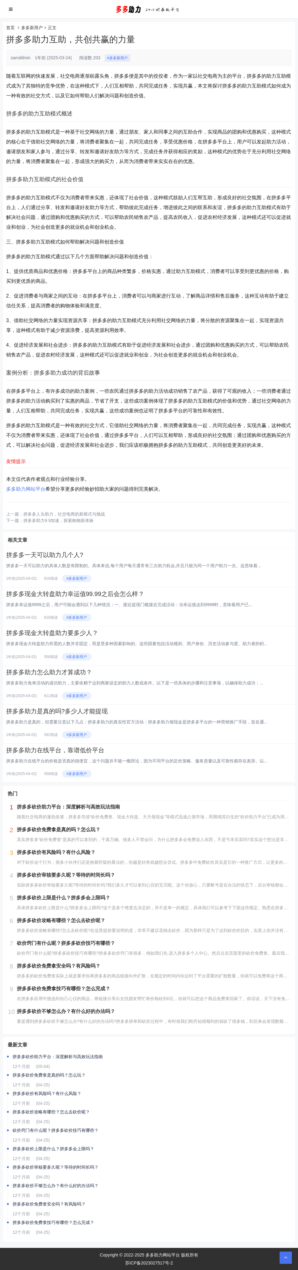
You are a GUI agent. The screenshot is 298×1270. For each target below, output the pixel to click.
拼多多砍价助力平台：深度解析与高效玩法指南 (58, 1056)
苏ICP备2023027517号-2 (149, 1262)
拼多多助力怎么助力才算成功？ (49, 672)
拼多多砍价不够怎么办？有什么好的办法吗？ (56, 1185)
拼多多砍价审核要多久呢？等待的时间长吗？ (56, 1167)
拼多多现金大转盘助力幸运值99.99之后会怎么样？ (75, 593)
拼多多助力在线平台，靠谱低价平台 (55, 750)
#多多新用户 (117, 58)
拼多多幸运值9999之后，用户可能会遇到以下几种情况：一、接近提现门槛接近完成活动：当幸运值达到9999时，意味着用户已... (129, 604)
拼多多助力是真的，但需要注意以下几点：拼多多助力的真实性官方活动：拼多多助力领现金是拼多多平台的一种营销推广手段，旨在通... (137, 721)
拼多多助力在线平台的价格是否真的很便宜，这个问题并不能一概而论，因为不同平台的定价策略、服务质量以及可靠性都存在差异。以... (137, 760)
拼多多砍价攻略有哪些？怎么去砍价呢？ (51, 1111)
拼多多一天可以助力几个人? (44, 554)
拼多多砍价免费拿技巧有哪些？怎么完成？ (53, 1222)
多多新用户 (32, 27)
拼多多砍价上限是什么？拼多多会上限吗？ (53, 1148)
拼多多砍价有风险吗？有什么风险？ (47, 1093)
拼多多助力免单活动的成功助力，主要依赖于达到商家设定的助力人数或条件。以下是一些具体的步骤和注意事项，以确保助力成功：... (134, 682)
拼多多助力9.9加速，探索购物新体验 (58, 520)
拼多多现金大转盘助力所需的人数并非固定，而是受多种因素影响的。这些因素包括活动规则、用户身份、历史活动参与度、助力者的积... (137, 643)
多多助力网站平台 (25, 489)
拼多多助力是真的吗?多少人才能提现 (57, 711)
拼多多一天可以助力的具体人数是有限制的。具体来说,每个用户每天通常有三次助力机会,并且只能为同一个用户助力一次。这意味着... (133, 565)
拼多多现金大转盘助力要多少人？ (52, 632)
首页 (10, 27)
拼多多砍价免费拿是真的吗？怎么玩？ (49, 1075)
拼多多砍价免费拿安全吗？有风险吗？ (49, 1204)
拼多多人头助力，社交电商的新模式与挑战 (64, 514)
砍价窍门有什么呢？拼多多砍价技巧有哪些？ (56, 1130)
